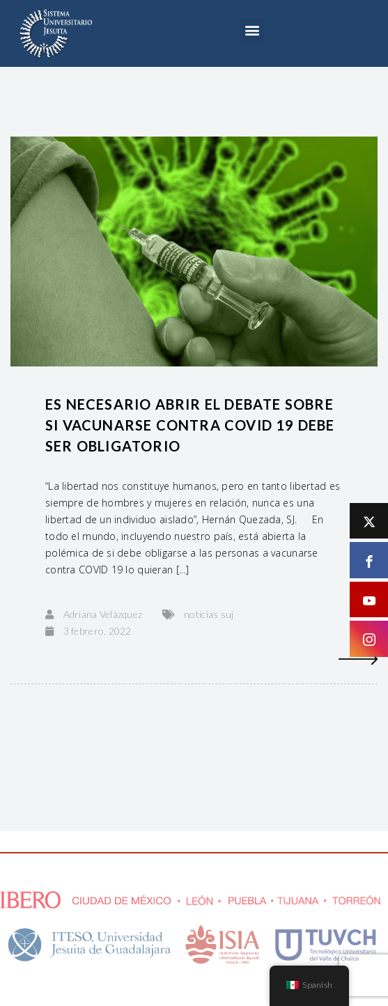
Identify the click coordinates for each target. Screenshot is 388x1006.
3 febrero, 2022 (97, 631)
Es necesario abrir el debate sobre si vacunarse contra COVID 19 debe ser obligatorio (190, 425)
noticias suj (208, 614)
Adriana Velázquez (103, 614)
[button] (251, 30)
